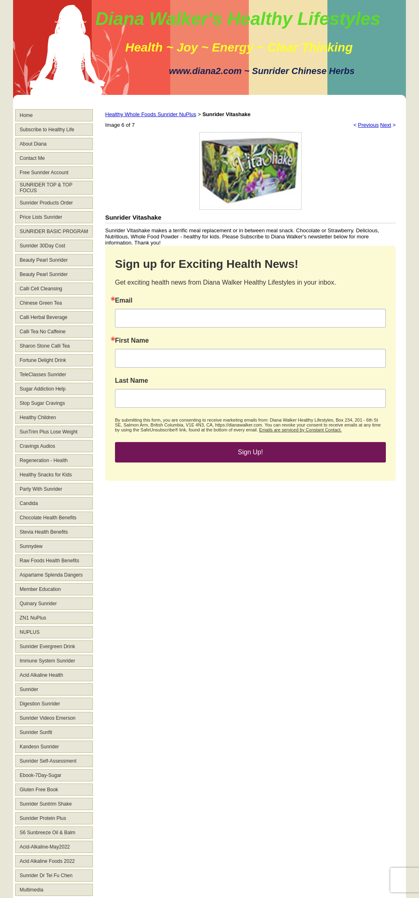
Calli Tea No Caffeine (42, 332)
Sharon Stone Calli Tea (45, 346)
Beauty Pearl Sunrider (44, 260)
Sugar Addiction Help (42, 389)
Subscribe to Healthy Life (47, 129)
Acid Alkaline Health (41, 675)
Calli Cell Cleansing (41, 289)
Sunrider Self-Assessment (48, 761)
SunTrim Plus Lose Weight (48, 432)
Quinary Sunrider (38, 603)
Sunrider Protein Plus (43, 818)
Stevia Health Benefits (44, 532)
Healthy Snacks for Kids (46, 475)
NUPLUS (30, 632)
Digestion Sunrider (40, 704)
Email (124, 300)
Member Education (40, 589)
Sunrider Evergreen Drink (47, 646)
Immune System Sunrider (47, 661)
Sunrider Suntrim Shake (46, 804)
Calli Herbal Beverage (44, 317)
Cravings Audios (37, 446)
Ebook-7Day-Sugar (40, 775)
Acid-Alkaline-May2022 (45, 847)
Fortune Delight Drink (43, 360)
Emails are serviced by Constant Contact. (300, 429)
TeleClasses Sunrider (43, 374)
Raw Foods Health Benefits (49, 560)
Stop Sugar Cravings (42, 403)
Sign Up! (250, 452)
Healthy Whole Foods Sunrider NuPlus (150, 114)
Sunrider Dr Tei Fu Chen (46, 875)
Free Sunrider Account (44, 172)
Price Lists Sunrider (41, 217)
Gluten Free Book (39, 789)
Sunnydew (31, 546)
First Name (132, 340)
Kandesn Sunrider (39, 747)
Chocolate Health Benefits (48, 518)
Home (26, 115)
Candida (29, 503)
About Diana (33, 144)
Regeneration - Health (44, 460)
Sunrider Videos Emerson (48, 718)
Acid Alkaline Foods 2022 (47, 861)
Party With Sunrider (41, 489)
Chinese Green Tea (41, 303)
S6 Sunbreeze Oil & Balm (47, 832)
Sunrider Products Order (46, 203)
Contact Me (32, 158)
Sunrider (29, 689)
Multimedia (31, 890)
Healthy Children (38, 417)
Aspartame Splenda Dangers (51, 575)
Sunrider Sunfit (36, 732)
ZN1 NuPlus (33, 618)
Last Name (131, 380)
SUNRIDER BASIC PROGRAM (54, 231)
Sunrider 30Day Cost (42, 246)
